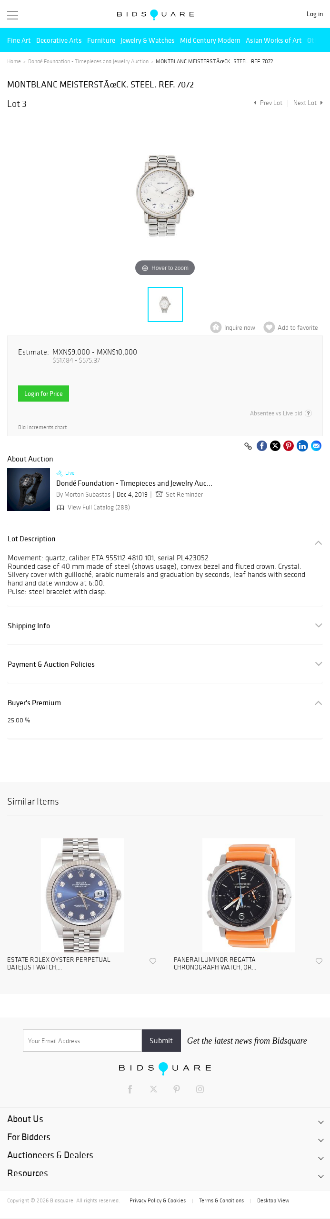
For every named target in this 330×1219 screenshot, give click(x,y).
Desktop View (273, 1200)
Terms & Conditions (221, 1200)
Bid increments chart (42, 427)
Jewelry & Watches (147, 40)
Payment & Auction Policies (51, 664)
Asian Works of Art (274, 40)
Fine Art (19, 40)
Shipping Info (29, 625)
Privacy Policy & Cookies (158, 1200)
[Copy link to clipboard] (248, 446)
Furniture (101, 40)
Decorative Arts (59, 40)
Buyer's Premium (34, 702)
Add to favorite (298, 328)
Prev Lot (266, 103)
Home (14, 61)
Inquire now (239, 328)
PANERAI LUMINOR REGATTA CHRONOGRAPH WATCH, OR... (215, 964)
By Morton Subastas (83, 494)
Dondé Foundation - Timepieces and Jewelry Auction (88, 61)
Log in (315, 14)
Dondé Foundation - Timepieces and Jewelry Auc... (134, 483)
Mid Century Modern (210, 40)
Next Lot (308, 103)
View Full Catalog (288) (92, 507)
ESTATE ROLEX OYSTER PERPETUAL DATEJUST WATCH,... (58, 964)
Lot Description (32, 538)
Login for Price (43, 393)
